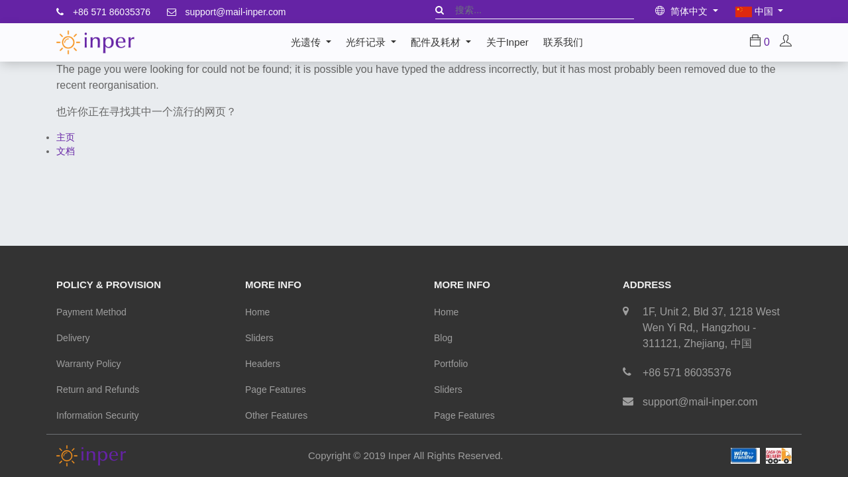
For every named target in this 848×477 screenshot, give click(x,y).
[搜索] (439, 10)
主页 (65, 137)
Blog (443, 338)
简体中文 (682, 11)
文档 (65, 151)
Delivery (73, 338)
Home (257, 312)
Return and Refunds (97, 389)
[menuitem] (507, 42)
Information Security (97, 415)
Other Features (276, 415)
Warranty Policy (88, 363)
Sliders (259, 338)
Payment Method (91, 312)
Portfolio (451, 363)
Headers (262, 363)
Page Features (275, 389)
